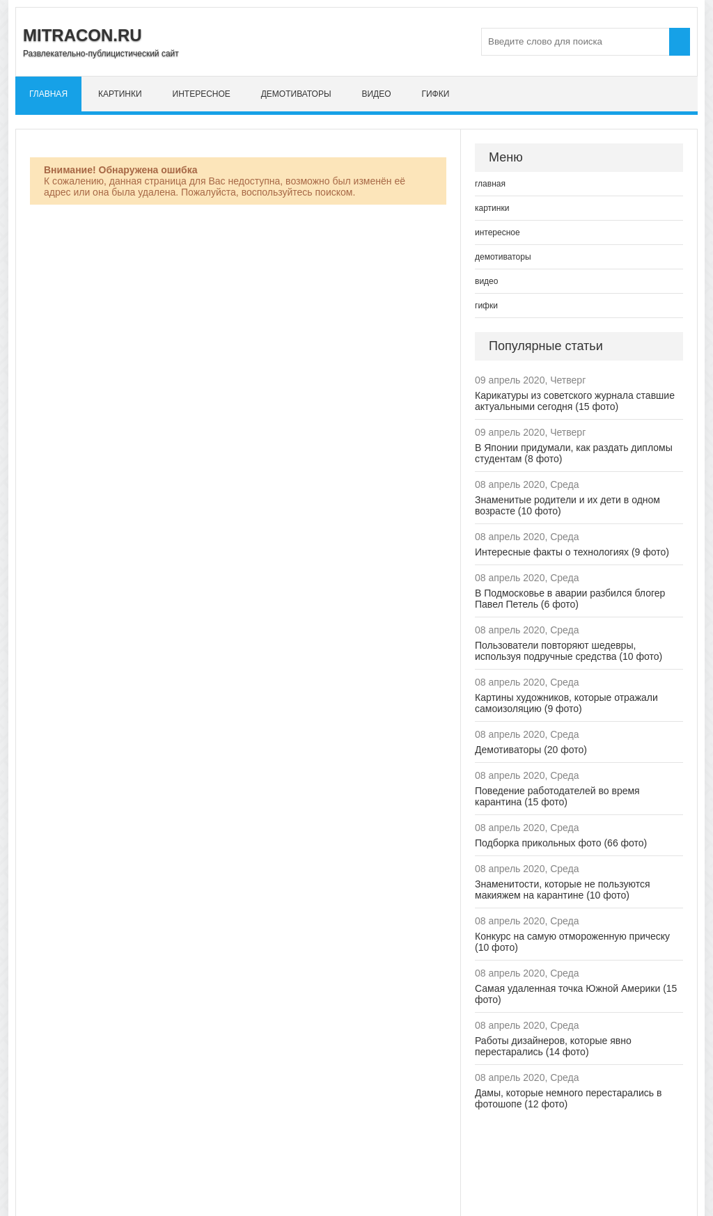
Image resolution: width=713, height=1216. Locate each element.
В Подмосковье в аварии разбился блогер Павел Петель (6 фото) (570, 598)
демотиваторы (296, 94)
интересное (201, 94)
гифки (435, 94)
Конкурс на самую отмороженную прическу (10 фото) (572, 942)
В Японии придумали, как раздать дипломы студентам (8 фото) (574, 453)
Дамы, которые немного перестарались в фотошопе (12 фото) (568, 1098)
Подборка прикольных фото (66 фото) (561, 842)
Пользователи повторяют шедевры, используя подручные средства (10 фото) (568, 651)
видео (376, 94)
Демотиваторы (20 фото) (531, 749)
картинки (120, 94)
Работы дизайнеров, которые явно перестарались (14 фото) (553, 1046)
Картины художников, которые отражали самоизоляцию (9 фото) (566, 703)
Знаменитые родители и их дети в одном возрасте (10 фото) (567, 505)
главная (48, 94)
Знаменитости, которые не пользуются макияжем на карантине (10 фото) (562, 889)
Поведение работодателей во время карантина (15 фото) (557, 796)
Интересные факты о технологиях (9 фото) (572, 552)
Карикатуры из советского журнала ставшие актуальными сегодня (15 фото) (575, 401)
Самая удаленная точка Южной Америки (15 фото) (576, 994)
